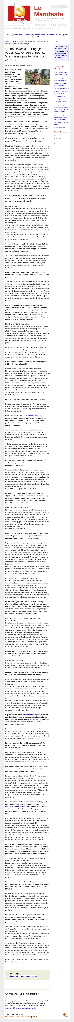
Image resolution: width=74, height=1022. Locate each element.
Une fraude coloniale (59, 127)
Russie (56, 144)
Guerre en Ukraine (59, 141)
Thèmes (37, 35)
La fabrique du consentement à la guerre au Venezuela (60, 101)
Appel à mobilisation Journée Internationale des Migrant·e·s (60, 55)
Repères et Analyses (18, 41)
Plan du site (9, 1017)
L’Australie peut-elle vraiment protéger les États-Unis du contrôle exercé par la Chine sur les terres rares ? (61, 109)
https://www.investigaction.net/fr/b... (23, 976)
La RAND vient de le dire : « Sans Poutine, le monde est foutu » (61, 74)
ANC (55, 135)
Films (33, 37)
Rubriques (29, 35)
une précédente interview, (32, 416)
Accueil (8, 35)
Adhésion (40, 37)
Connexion (9, 1008)
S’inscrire (17, 1008)
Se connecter (19, 1017)
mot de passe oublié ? (29, 1008)
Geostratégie (57, 138)
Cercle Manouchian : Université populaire (54, 35)
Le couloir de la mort (59, 96)
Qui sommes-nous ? (18, 35)
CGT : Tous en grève (60, 48)
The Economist (28, 715)
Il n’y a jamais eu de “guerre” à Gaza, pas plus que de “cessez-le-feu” (60, 117)
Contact (28, 1017)
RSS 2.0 (35, 1017)
